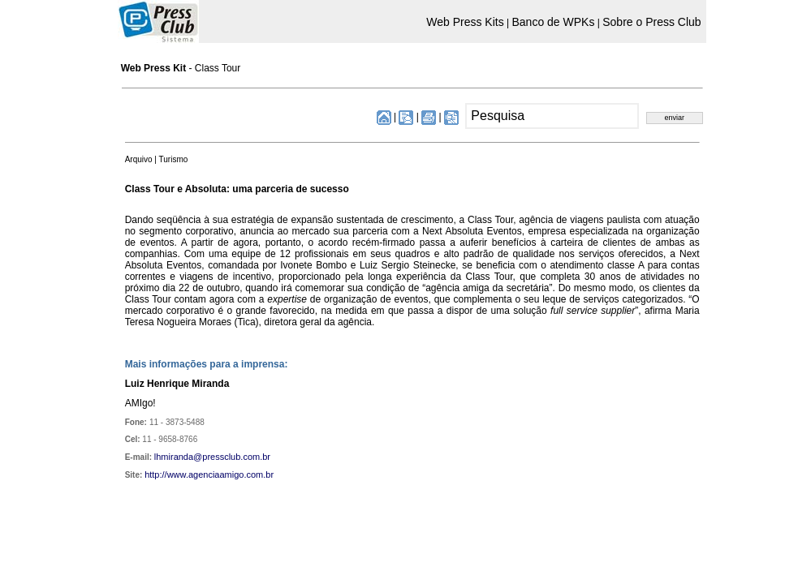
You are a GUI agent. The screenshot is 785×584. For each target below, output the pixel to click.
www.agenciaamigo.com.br (220, 474)
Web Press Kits (464, 21)
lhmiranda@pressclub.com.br (212, 457)
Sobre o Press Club (651, 21)
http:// (155, 474)
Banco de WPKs (552, 21)
